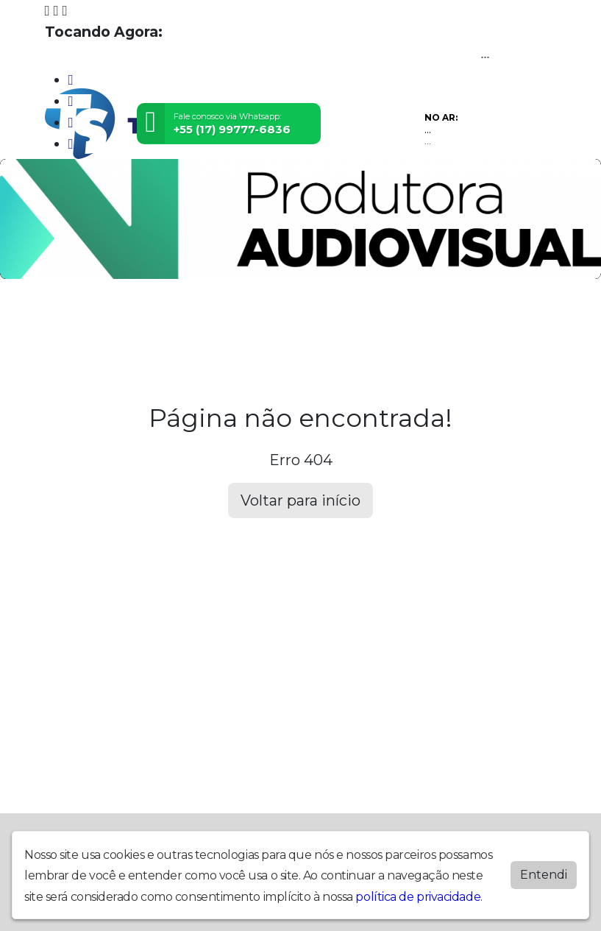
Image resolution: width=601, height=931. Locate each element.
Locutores (266, 320)
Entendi (543, 875)
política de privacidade (417, 897)
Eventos (203, 320)
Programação (131, 320)
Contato (447, 320)
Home (66, 320)
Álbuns (396, 320)
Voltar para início (300, 500)
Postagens (335, 320)
